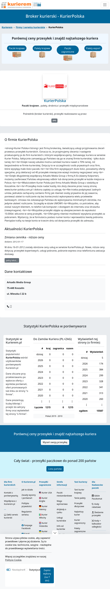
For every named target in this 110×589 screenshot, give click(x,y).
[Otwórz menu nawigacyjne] (105, 5)
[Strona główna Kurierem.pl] (21, 4)
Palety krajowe (42, 48)
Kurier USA (45, 492)
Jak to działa (27, 489)
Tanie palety (80, 498)
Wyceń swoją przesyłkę (55, 442)
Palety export (93, 48)
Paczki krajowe (17, 48)
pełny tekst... (12, 260)
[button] (55, 533)
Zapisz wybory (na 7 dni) (47, 575)
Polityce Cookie (13, 560)
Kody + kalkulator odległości (96, 523)
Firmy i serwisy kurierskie (30, 27)
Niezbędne (17, 569)
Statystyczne (35, 569)
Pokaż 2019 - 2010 (53, 416)
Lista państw (55, 468)
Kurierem (7, 27)
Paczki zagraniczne (67, 50)
